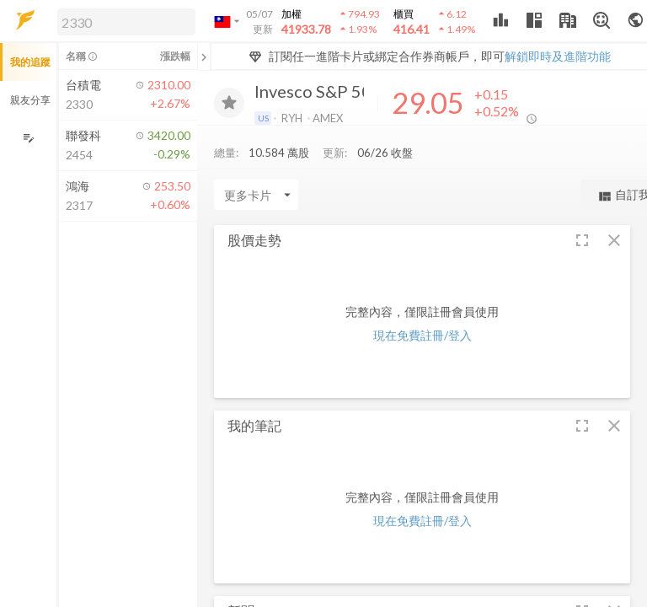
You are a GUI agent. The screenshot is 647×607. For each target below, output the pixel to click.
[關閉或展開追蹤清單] (204, 56)
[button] (123, 21)
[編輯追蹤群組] (28, 138)
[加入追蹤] (229, 103)
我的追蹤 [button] (30, 62)
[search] (126, 21)
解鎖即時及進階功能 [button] (558, 56)
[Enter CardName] (256, 199)
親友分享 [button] (30, 100)
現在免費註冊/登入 (422, 339)
